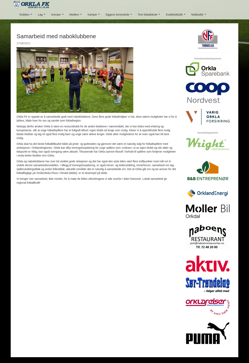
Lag (42, 15)
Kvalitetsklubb (176, 15)
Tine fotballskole (149, 15)
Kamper (94, 15)
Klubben (26, 15)
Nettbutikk (199, 15)
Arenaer (58, 15)
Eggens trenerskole (119, 15)
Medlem (76, 15)
